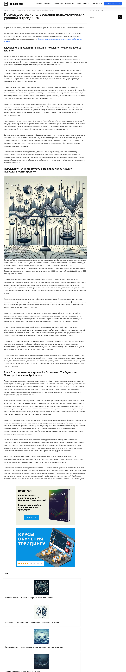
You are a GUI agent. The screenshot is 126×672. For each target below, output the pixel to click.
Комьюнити (96, 3)
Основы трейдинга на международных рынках (76, 600)
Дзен (95, 644)
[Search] (120, 17)
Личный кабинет (113, 4)
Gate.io (67, 642)
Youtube (97, 636)
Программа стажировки (42, 3)
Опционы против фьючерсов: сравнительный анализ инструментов (33, 601)
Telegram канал (100, 633)
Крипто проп (58, 3)
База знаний (69, 3)
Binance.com (70, 639)
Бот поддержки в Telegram (46, 644)
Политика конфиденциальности (48, 642)
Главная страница (9, 10)
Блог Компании (41, 647)
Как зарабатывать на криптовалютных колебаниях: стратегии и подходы (55, 602)
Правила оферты (42, 639)
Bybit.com (69, 631)
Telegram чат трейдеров (103, 628)
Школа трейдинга (83, 3)
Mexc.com (69, 644)
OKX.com (68, 633)
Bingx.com (69, 636)
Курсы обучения (42, 631)
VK (95, 639)
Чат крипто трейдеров (102, 631)
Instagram (98, 642)
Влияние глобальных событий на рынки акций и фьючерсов (13, 601)
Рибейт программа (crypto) (75, 628)
